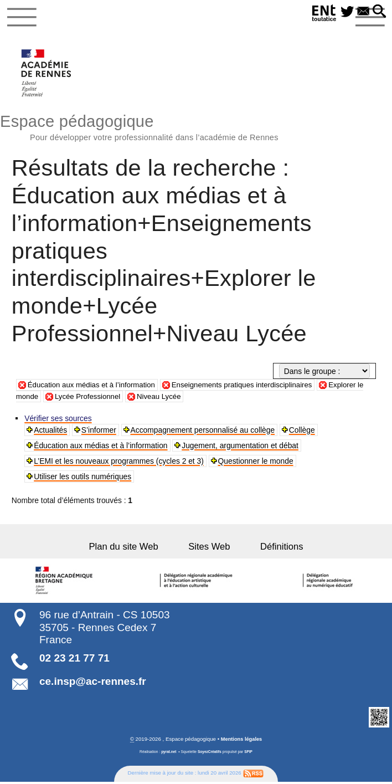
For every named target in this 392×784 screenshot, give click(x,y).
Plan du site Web (132, 549)
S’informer (99, 431)
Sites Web (209, 549)
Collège (303, 431)
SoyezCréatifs (209, 754)
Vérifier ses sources (58, 420)
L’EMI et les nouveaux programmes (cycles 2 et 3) (119, 462)
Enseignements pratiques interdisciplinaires (251, 386)
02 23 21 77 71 (74, 660)
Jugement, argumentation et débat (240, 447)
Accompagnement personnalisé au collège (203, 431)
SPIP (249, 754)
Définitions (272, 549)
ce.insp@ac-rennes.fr (92, 683)
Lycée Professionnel (98, 398)
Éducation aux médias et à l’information (94, 386)
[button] (379, 12)
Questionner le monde (255, 462)
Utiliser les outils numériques (83, 478)
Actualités (51, 431)
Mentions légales (241, 742)
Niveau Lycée (172, 398)
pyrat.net (168, 754)
